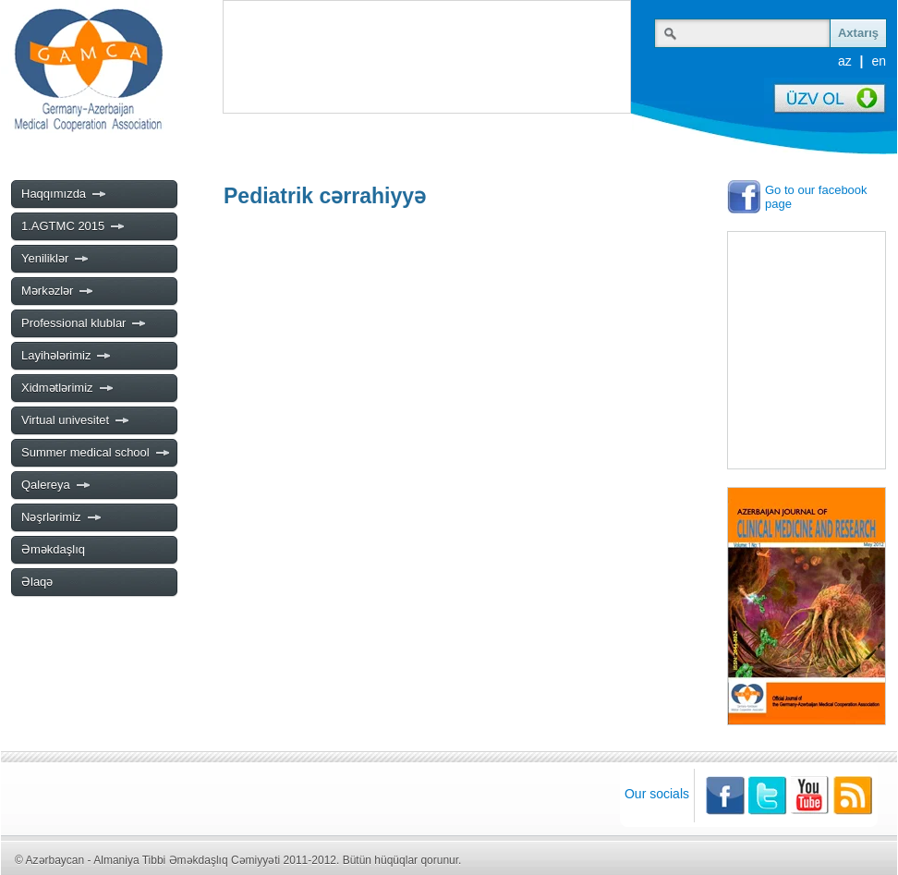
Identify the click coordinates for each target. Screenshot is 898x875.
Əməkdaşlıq (53, 549)
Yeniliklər (55, 258)
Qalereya (56, 485)
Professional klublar (84, 323)
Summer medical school (96, 452)
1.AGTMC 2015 (73, 226)
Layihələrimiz (66, 355)
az (845, 61)
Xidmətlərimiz (68, 388)
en (878, 61)
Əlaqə (37, 582)
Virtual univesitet (75, 420)
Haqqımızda (64, 194)
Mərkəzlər (57, 291)
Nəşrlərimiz (62, 517)
